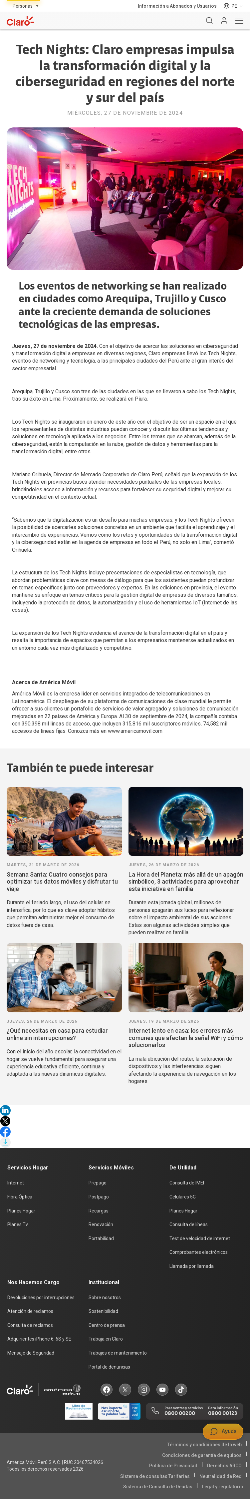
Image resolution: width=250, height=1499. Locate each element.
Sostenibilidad (103, 1311)
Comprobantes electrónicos (198, 1252)
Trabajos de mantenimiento (118, 1353)
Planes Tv (17, 1224)
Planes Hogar (21, 1210)
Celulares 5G (182, 1196)
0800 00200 (179, 1413)
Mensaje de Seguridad (30, 1353)
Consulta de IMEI (186, 1182)
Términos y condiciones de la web (204, 1444)
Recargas (99, 1210)
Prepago (98, 1182)
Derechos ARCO (224, 1465)
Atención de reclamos (30, 1311)
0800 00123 (222, 1413)
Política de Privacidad (173, 1465)
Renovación (101, 1224)
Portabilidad (101, 1238)
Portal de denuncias (109, 1367)
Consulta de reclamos (30, 1325)
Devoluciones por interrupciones (41, 1297)
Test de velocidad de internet (199, 1238)
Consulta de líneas (188, 1224)
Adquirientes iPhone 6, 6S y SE (39, 1339)
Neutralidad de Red (220, 1476)
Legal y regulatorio (222, 1486)
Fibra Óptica (19, 1196)
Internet (15, 1182)
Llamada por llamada (191, 1266)
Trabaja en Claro (106, 1339)
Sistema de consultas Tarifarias (155, 1476)
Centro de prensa (107, 1325)
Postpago (99, 1196)
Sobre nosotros (105, 1297)
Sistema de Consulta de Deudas (157, 1486)
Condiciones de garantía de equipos (202, 1455)
